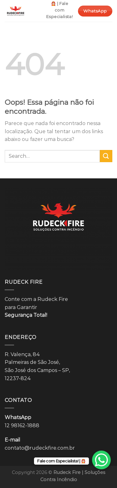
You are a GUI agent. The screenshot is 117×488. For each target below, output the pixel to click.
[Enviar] (106, 156)
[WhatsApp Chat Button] (101, 460)
